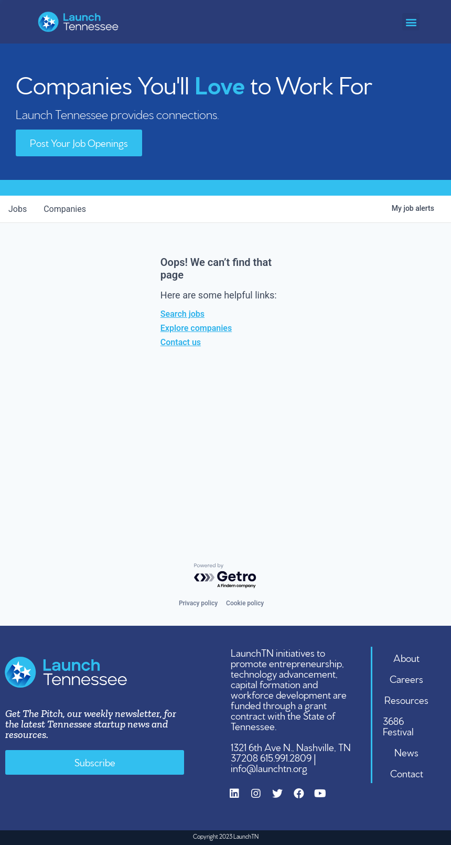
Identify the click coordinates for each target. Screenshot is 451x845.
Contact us (180, 342)
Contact (406, 772)
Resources (406, 699)
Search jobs (182, 314)
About (406, 657)
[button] (411, 21)
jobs (17, 209)
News (406, 751)
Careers (406, 678)
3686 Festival (398, 725)
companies (65, 209)
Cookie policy (245, 603)
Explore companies (196, 328)
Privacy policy (198, 603)
